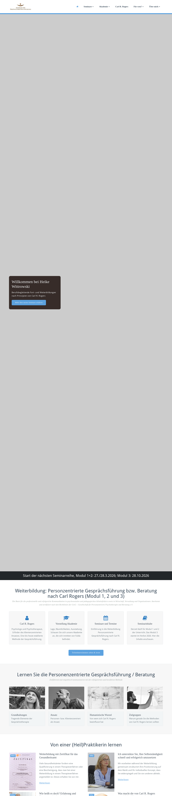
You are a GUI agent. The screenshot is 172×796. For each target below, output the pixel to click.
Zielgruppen (135, 715)
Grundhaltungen (19, 715)
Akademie (104, 7)
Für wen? (139, 7)
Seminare (89, 7)
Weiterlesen (44, 783)
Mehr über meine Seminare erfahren (29, 303)
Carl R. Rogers (121, 7)
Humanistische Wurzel (101, 715)
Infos (13, 756)
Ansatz (54, 715)
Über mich (154, 7)
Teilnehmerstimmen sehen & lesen (86, 653)
